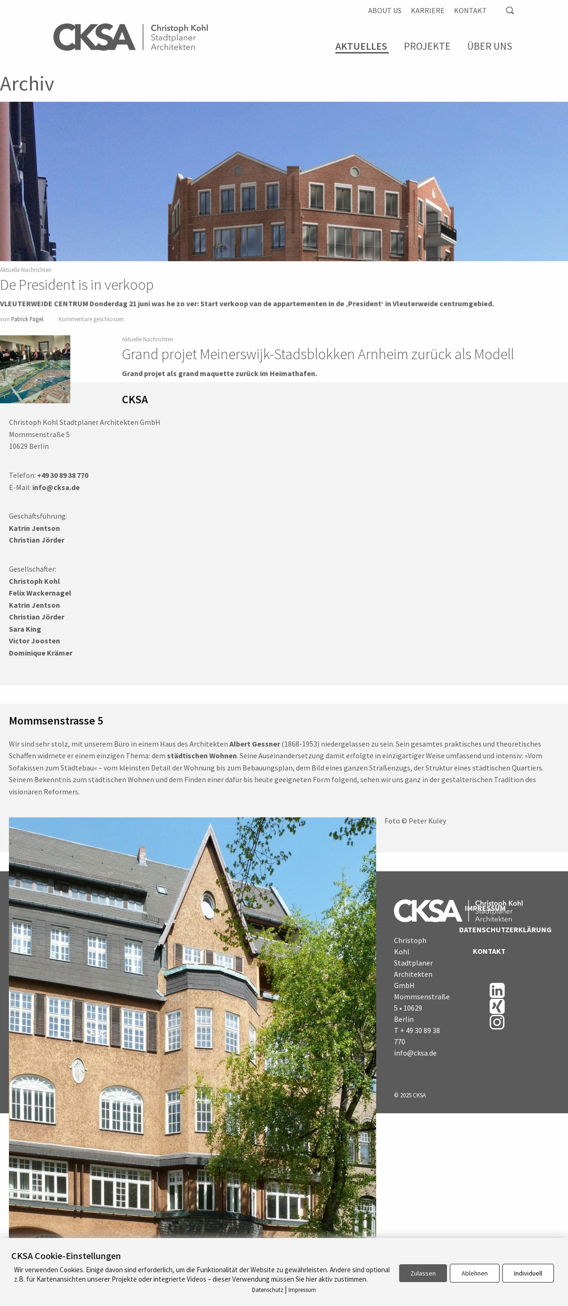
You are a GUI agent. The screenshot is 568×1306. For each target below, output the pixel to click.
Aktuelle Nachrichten (26, 269)
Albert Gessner (254, 743)
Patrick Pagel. (28, 319)
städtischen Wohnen (202, 755)
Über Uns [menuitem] (489, 46)
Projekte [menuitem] (427, 46)
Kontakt (470, 10)
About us (384, 10)
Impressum (485, 908)
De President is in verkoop (77, 284)
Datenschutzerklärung (482, 929)
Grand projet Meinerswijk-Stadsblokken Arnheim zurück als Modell (318, 354)
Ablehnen (475, 1273)
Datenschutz (267, 1290)
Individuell (528, 1273)
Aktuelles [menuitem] (361, 46)
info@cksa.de (415, 1052)
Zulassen (423, 1273)
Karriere (428, 10)
